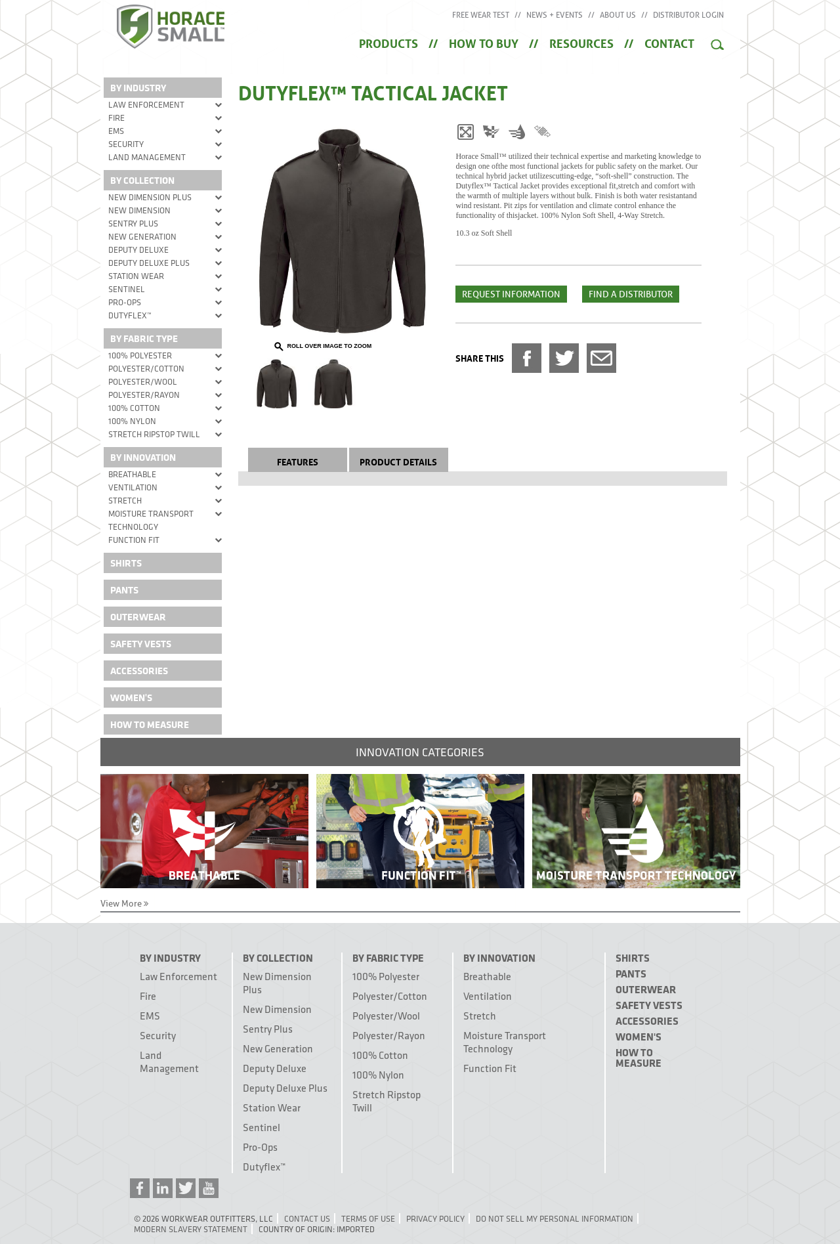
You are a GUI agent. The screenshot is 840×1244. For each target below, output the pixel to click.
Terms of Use (368, 1218)
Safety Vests (140, 644)
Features (297, 461)
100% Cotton (134, 407)
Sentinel (126, 289)
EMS (116, 130)
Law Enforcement (146, 104)
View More (124, 904)
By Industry (138, 88)
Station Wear (136, 275)
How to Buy (483, 42)
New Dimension (139, 210)
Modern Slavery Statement (190, 1229)
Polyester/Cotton (146, 368)
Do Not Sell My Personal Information (554, 1218)
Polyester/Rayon (144, 394)
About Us (618, 15)
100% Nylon (132, 421)
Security (126, 144)
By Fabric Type (144, 338)
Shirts (126, 563)
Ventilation (133, 487)
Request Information (511, 294)
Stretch (125, 500)
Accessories (139, 670)
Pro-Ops (124, 302)
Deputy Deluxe (138, 249)
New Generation (142, 236)
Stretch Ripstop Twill (154, 434)
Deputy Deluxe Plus (149, 262)
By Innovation (143, 457)
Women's (131, 697)
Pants (124, 590)
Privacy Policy (435, 1218)
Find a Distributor (631, 294)
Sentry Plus (133, 223)
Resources (581, 42)
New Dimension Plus (150, 197)
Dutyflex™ (130, 315)
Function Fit (133, 539)
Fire (116, 117)
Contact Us (307, 1218)
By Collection (142, 180)
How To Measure (149, 724)
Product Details (398, 461)
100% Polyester (140, 355)
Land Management (147, 157)
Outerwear (138, 617)
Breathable (132, 474)
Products (388, 42)
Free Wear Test (480, 15)
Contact (669, 42)
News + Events (554, 15)
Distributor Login (688, 15)
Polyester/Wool (142, 381)
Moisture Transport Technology (151, 520)
